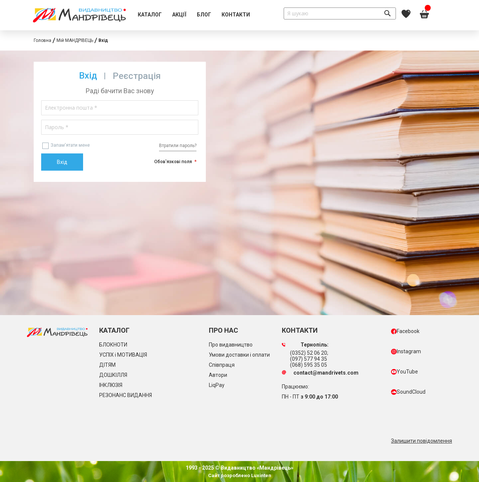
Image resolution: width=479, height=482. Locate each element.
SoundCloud (408, 392)
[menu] (193, 15)
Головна (42, 40)
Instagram (406, 351)
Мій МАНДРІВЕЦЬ (75, 40)
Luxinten (260, 475)
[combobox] (340, 13)
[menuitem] (149, 15)
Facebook (405, 331)
